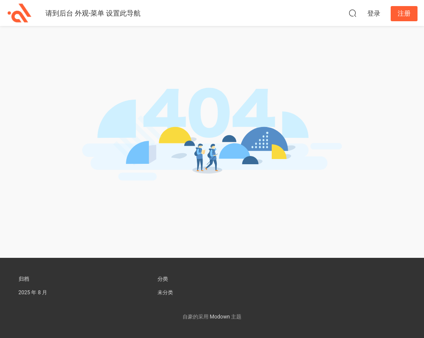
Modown (220, 317)
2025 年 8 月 (33, 292)
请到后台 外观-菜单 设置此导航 (93, 13)
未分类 (165, 292)
